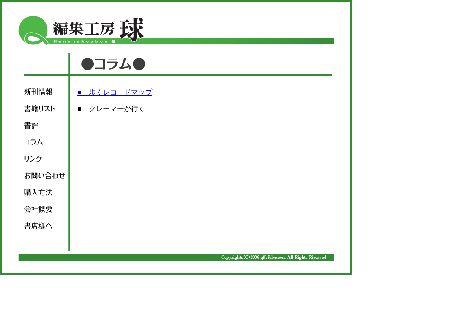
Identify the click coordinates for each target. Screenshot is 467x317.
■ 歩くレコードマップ (114, 92)
